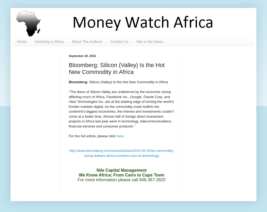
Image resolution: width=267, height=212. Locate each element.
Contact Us (119, 41)
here (119, 136)
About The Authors (87, 41)
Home (22, 41)
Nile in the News (149, 41)
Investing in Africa (49, 41)
